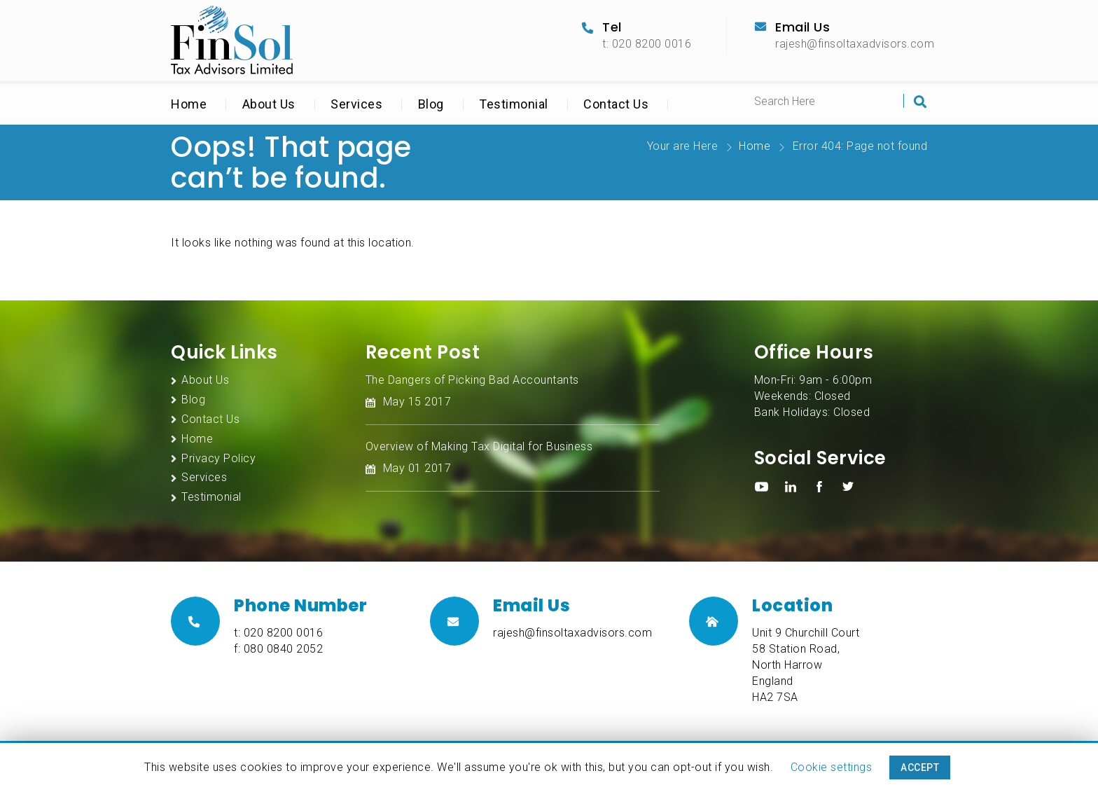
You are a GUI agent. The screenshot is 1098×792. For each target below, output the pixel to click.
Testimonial (513, 104)
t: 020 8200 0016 (646, 43)
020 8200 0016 (284, 632)
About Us (269, 104)
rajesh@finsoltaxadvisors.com (854, 43)
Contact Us (615, 104)
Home (189, 104)
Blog (431, 104)
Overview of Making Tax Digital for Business (479, 446)
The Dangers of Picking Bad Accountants (472, 380)
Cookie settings (832, 767)
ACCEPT (920, 767)
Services (356, 104)
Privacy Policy (218, 458)
